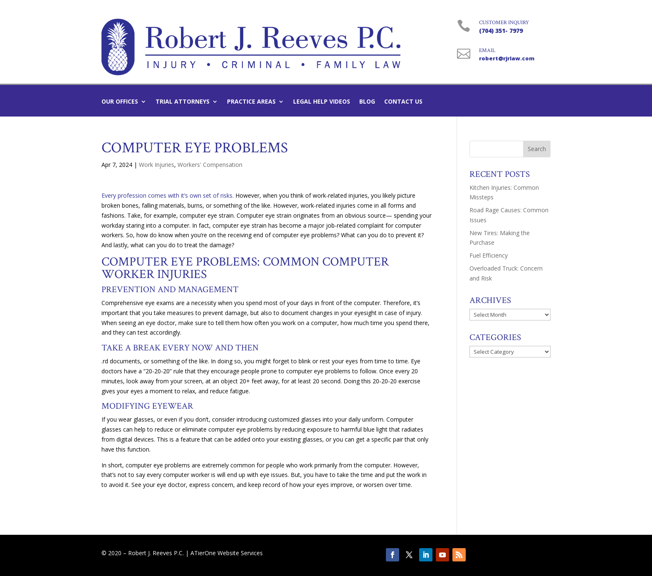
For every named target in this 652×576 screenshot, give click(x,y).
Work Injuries (156, 165)
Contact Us (403, 102)
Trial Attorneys (183, 102)
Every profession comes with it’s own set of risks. (167, 195)
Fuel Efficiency (488, 255)
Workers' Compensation (210, 165)
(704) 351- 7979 (501, 31)
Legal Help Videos (321, 102)
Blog (367, 102)
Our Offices (119, 102)
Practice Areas (251, 102)
